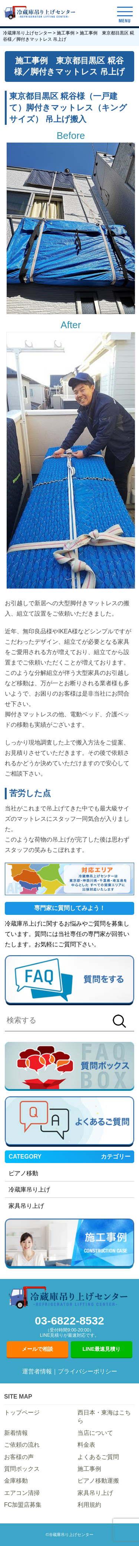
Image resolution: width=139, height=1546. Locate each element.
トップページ (22, 1412)
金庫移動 (16, 1480)
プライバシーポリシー (87, 1371)
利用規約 (89, 1505)
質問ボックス (22, 1469)
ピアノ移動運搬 (98, 1480)
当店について (95, 1433)
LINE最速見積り (101, 1349)
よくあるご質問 (98, 1457)
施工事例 (89, 1469)
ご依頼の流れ (22, 1445)
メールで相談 (37, 1349)
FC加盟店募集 (23, 1505)
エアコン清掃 (22, 1493)
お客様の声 (19, 1457)
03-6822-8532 (69, 1327)
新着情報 (16, 1433)
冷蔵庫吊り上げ (29, 1189)
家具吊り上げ (26, 1206)
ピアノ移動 (23, 1173)
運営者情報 (37, 1371)
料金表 (86, 1445)
